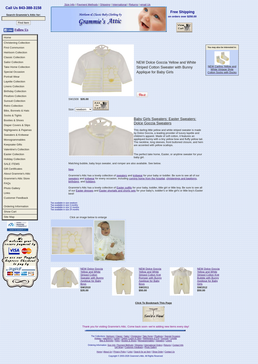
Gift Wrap (119, 347)
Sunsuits (165, 338)
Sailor (126, 336)
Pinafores (158, 336)
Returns (133, 4)
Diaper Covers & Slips (17, 125)
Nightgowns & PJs (151, 338)
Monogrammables (14, 139)
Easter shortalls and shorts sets (117, 190)
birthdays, (74, 181)
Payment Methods (87, 4)
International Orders (153, 345)
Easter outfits (124, 187)
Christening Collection (17, 42)
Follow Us (21, 30)
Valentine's (107, 338)
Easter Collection (14, 154)
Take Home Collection (17, 66)
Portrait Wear (12, 76)
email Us (145, 4)
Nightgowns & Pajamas (18, 130)
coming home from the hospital (147, 178)
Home (7, 37)
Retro (117, 341)
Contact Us (170, 352)
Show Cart (10, 211)
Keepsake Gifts (13, 144)
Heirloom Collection (15, 52)
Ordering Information (16, 206)
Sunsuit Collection (14, 100)
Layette (173, 338)
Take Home (148, 336)
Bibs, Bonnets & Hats (16, 110)
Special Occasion (14, 71)
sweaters (122, 175)
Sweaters (160, 341)
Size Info (69, 4)
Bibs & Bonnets (106, 341)
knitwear (138, 175)
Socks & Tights (13, 115)
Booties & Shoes (14, 120)
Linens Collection (14, 86)
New (71, 169)
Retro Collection (13, 105)
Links (7, 193)
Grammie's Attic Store (17, 178)
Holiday (97, 338)
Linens (169, 341)
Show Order (157, 352)
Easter (117, 338)
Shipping (105, 4)
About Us (108, 352)
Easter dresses (84, 190)
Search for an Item (142, 352)
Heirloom (110, 336)
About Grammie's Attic (17, 173)
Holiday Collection (14, 159)
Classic (119, 336)
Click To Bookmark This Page (153, 302)
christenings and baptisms (181, 178)
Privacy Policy (119, 352)
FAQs (7, 183)
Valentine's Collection (16, 149)
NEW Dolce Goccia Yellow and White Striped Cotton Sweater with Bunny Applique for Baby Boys (92, 276)
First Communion (14, 47)
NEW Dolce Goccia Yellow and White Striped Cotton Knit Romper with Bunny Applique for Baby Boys (150, 276)
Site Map (9, 216)
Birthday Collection (15, 91)
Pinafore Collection (15, 96)
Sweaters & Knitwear (16, 134)
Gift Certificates (13, 168)
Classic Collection (14, 57)
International (119, 4)
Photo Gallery (12, 188)
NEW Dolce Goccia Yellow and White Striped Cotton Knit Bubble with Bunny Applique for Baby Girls (208, 276)
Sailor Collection (13, 62)
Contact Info (178, 345)
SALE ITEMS (12, 163)
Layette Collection (14, 81)
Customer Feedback (16, 197)
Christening (136, 336)
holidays (90, 181)
